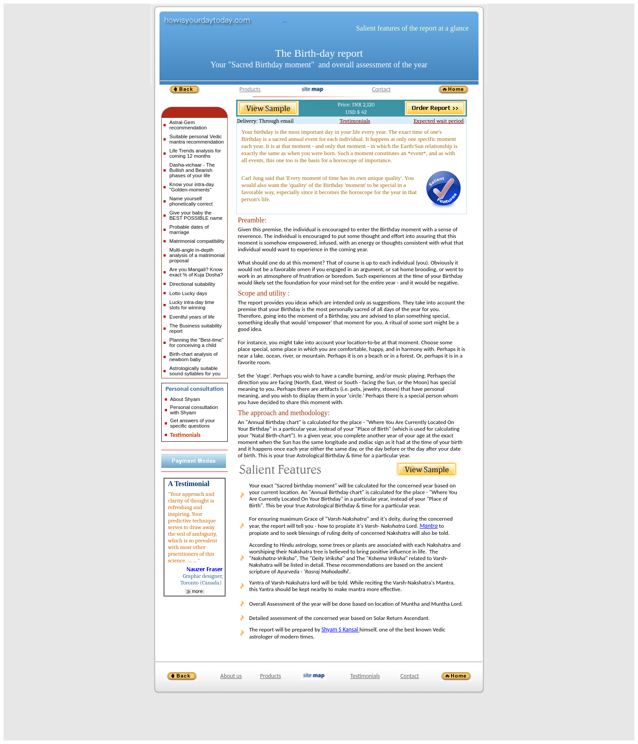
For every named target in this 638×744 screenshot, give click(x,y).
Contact (381, 89)
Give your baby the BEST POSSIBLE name (195, 215)
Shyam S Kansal (340, 629)
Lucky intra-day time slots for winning (191, 305)
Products (250, 89)
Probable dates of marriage (189, 229)
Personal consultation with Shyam (194, 410)
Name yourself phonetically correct (191, 201)
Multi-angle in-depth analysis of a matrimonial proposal (197, 255)
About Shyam (185, 399)
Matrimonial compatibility (196, 241)
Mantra (429, 526)
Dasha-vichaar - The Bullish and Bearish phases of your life (191, 170)
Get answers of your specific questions (192, 423)
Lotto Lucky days (188, 293)
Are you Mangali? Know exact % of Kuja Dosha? (196, 272)
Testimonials (185, 435)
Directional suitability (192, 284)
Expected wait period (438, 120)
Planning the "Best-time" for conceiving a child (196, 342)
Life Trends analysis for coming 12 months (195, 153)
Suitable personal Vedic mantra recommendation (196, 139)
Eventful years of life (191, 316)
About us (230, 676)
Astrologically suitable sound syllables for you (194, 371)
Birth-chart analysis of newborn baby (193, 356)
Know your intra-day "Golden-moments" (191, 187)
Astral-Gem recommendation (187, 125)
